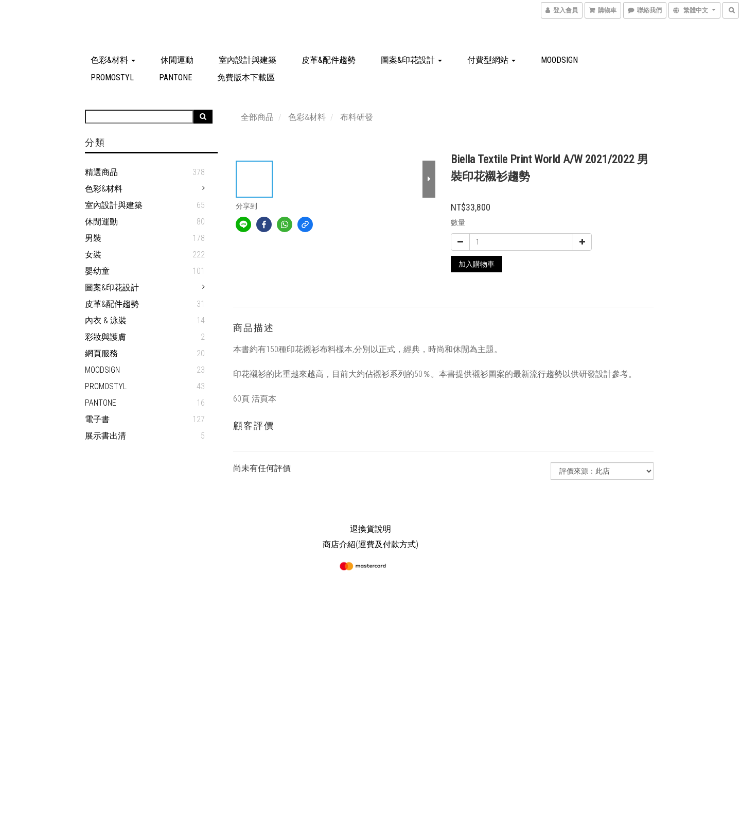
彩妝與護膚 (105, 337)
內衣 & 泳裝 (106, 320)
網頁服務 (101, 353)
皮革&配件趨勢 (329, 60)
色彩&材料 (113, 60)
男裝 (93, 238)
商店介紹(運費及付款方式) (370, 544)
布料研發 (356, 117)
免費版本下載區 (246, 77)
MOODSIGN (559, 60)
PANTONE (175, 77)
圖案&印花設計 (411, 60)
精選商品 (101, 172)
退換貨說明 (370, 529)
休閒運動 (177, 60)
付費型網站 (491, 60)
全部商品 (257, 117)
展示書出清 (105, 436)
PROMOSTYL (112, 77)
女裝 (93, 254)
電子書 (97, 419)
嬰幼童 (97, 271)
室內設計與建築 (247, 60)
